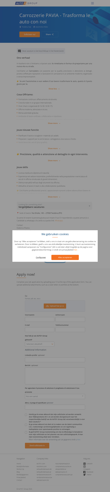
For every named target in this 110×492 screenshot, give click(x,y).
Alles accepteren (65, 257)
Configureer (41, 257)
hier (76, 250)
